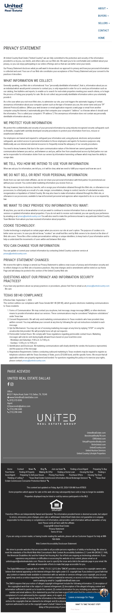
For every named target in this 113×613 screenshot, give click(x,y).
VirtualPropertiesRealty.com (94, 441)
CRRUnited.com (99, 438)
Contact (103, 30)
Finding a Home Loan (66, 472)
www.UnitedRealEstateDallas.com (22, 397)
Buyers (103, 15)
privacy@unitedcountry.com (29, 216)
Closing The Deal (95, 475)
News (32, 469)
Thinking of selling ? (15, 478)
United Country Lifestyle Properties (91, 453)
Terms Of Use (56, 532)
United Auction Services (96, 450)
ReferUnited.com (99, 444)
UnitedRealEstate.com (96, 433)
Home (101, 38)
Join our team (58, 469)
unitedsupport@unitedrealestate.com (21, 561)
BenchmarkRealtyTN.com (95, 436)
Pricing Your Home (56, 475)
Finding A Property (26, 472)
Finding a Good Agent (79, 469)
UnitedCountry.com (98, 447)
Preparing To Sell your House (32, 475)
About (103, 8)
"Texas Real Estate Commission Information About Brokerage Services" (60, 478)
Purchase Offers (76, 475)
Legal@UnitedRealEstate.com (67, 580)
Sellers (104, 23)
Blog (44, 469)
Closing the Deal (86, 472)
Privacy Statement (56, 529)
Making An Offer (46, 472)
